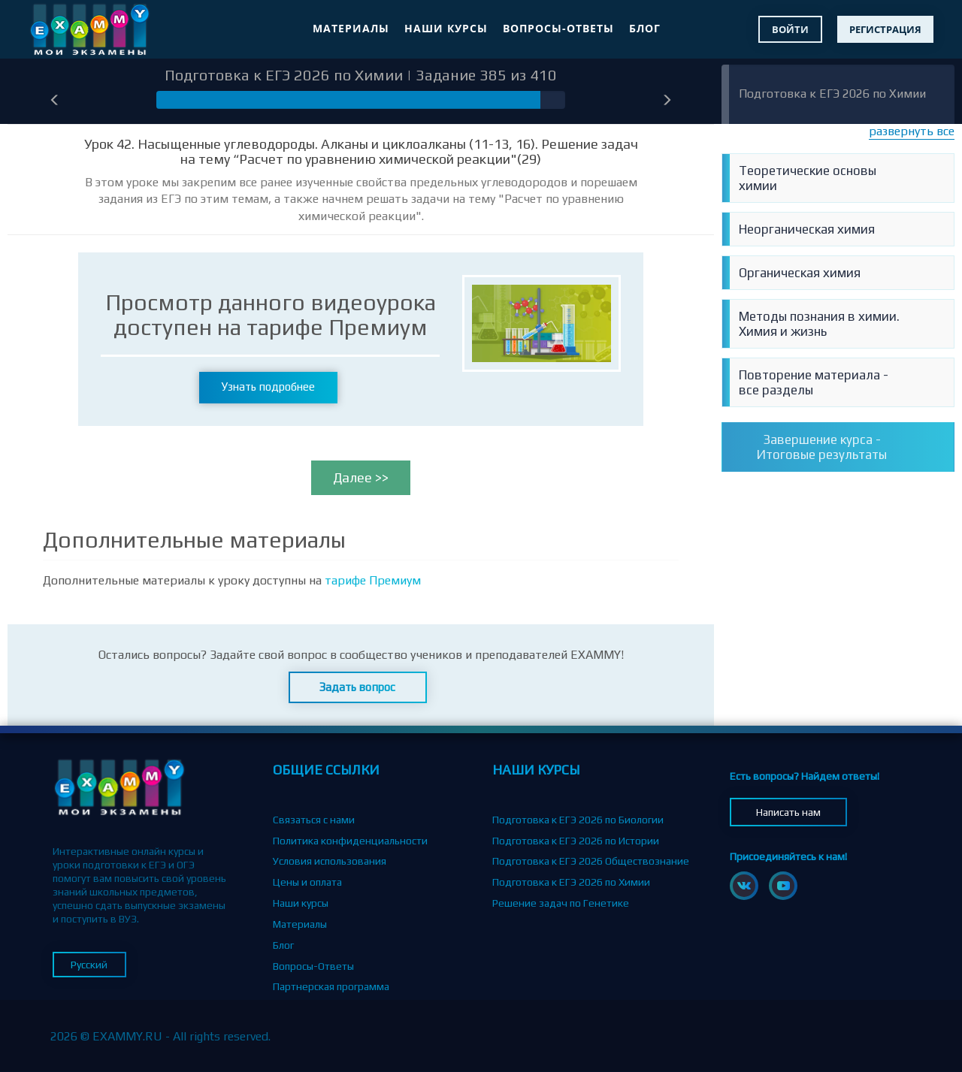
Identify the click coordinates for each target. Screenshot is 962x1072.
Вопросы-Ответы (558, 28)
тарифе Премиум (373, 580)
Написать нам (788, 812)
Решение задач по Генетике (560, 903)
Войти (790, 29)
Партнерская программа (331, 986)
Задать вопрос (357, 687)
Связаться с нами (314, 820)
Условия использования (329, 861)
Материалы (351, 28)
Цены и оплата (307, 882)
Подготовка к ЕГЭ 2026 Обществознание (590, 861)
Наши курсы (446, 28)
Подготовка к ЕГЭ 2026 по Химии (832, 93)
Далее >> (361, 477)
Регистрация (885, 29)
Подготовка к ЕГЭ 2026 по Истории (575, 841)
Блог (645, 28)
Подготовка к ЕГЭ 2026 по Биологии (578, 820)
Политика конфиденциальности (350, 841)
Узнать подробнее (268, 386)
